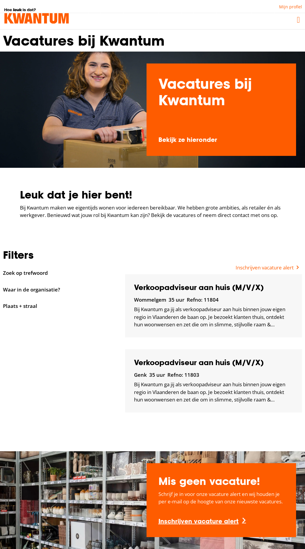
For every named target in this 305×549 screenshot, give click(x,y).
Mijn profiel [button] (290, 7)
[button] (298, 20)
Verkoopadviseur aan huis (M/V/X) (199, 287)
